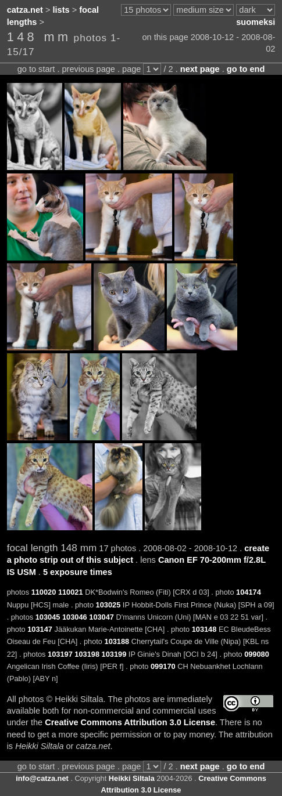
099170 (163, 666)
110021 (70, 592)
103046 (74, 617)
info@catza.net (42, 778)
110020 (43, 592)
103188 (117, 641)
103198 (86, 654)
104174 (248, 592)
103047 (101, 617)
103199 (114, 654)
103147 (39, 629)
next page (200, 69)
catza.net (25, 10)
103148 (204, 629)
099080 (256, 654)
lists (61, 10)
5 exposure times (77, 572)
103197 (60, 654)
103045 (47, 617)
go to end (246, 69)
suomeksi (255, 22)
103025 (108, 604)
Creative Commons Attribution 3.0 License (130, 722)
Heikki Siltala (132, 778)
